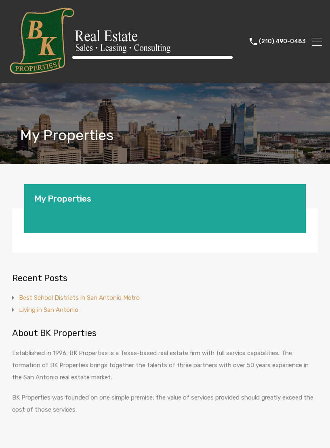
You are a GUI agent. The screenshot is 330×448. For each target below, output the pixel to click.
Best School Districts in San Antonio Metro (79, 297)
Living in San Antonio (48, 309)
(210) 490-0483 (282, 41)
